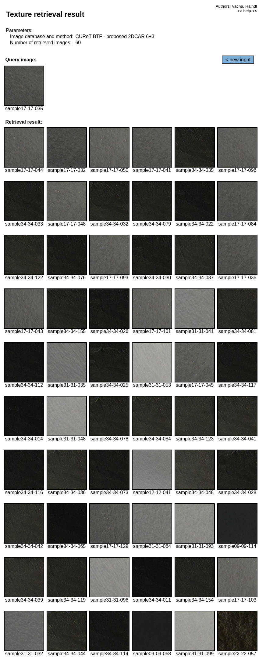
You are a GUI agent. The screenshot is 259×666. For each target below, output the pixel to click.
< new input (237, 59)
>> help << (247, 11)
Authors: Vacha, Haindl (236, 6)
